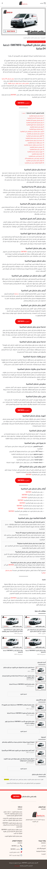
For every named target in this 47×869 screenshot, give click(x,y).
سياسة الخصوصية (41, 851)
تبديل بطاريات (11, 83)
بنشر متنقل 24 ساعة (8, 79)
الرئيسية (43, 37)
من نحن (44, 845)
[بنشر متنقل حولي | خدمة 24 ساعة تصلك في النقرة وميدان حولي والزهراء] (12, 621)
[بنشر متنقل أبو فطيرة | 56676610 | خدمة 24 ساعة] (41, 715)
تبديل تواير (19, 83)
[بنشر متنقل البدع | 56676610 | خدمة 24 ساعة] (12, 642)
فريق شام (17, 865)
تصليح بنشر (25, 83)
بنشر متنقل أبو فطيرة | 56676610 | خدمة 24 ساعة (20, 713)
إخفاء (24, 113)
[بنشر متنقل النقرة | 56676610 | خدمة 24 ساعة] (35, 642)
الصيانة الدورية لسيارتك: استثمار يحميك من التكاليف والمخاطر (18, 742)
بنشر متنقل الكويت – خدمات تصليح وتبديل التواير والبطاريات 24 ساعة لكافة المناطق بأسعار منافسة (13, 813)
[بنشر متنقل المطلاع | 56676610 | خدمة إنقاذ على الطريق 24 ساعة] (41, 707)
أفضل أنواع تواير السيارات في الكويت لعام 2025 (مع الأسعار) (18, 750)
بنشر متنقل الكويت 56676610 (29, 863)
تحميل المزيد (23, 694)
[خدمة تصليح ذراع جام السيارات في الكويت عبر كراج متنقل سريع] (35, 621)
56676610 (13, 95)
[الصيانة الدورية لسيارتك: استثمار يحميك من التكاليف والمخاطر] (41, 744)
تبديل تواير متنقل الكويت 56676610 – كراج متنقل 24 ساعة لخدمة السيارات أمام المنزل (12, 824)
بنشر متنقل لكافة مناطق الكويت (31, 37)
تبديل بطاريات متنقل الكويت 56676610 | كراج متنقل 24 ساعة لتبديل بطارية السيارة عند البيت (11, 831)
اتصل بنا (44, 854)
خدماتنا (16, 294)
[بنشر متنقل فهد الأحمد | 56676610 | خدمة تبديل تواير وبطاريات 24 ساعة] (41, 724)
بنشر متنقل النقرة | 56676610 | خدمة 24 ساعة (21, 684)
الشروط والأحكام (41, 848)
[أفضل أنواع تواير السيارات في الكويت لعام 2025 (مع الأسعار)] (41, 753)
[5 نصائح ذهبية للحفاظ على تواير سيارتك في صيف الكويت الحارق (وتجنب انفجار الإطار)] (41, 761)
